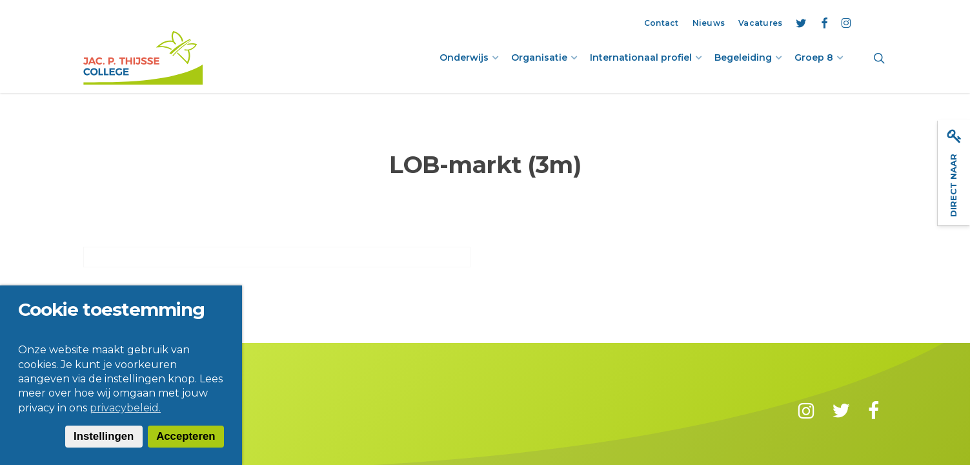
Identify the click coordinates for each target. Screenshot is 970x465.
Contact (103, 410)
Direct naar (954, 173)
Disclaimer (159, 410)
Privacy (214, 410)
